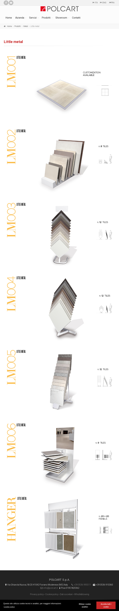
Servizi (33, 17)
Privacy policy (37, 594)
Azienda (19, 17)
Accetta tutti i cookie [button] (106, 605)
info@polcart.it (48, 588)
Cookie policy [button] (9, 607)
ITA (96, 3)
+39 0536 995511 (80, 584)
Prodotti (46, 17)
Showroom (61, 17)
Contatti (76, 17)
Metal (25, 26)
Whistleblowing (81, 594)
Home (8, 17)
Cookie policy (51, 594)
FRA (113, 3)
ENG (104, 3)
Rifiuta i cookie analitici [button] (85, 605)
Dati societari (66, 594)
